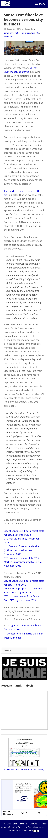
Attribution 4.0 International (24, 830)
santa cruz (8, 36)
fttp (37, 33)
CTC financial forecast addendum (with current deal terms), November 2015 (22, 550)
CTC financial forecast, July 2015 (21, 558)
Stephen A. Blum (25, 827)
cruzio (27, 33)
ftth (33, 33)
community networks (14, 33)
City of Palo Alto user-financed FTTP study (24, 769)
